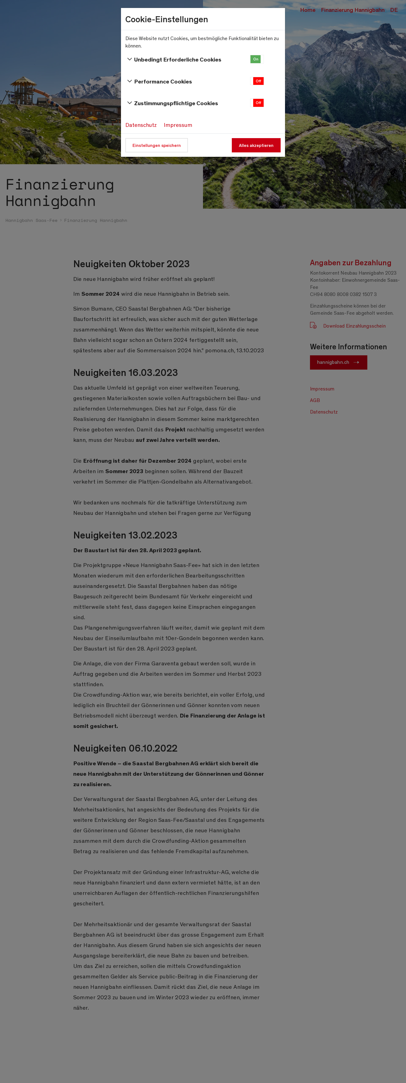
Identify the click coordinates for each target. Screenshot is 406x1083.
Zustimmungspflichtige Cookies (171, 103)
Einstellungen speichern (156, 145)
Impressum (178, 125)
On (255, 59)
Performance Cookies (158, 81)
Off (258, 80)
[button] (257, 59)
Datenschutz (141, 125)
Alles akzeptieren (256, 145)
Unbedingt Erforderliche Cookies (173, 59)
